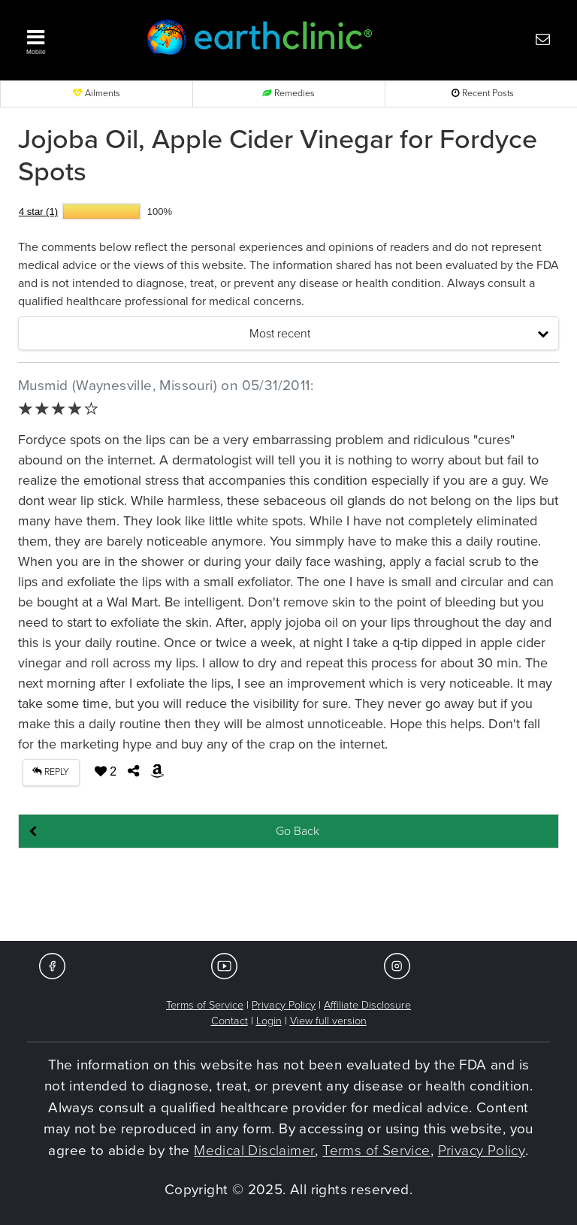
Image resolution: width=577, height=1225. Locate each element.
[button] (70, 38)
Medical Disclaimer (254, 1150)
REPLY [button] (50, 772)
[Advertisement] (288, 895)
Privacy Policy (284, 1005)
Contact (229, 1021)
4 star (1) (38, 211)
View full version (328, 1021)
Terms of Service (204, 1005)
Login (269, 1021)
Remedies (288, 93)
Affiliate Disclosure (367, 1005)
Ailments (96, 93)
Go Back (297, 831)
